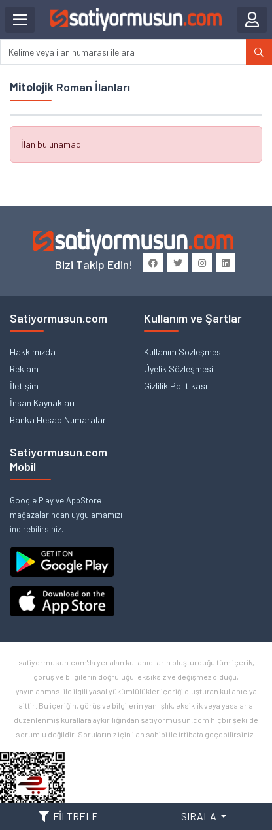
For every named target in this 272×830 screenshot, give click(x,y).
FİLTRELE (68, 816)
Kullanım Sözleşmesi (183, 351)
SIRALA (199, 816)
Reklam (24, 368)
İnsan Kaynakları (42, 402)
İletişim (24, 385)
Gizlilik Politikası (175, 385)
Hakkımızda (33, 351)
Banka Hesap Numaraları (59, 419)
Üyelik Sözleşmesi (178, 368)
